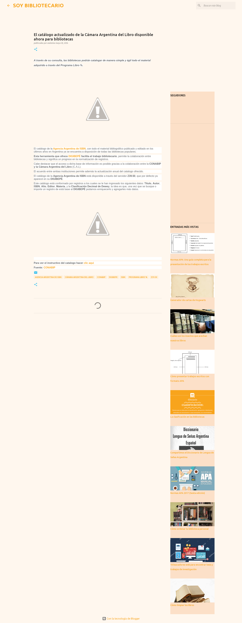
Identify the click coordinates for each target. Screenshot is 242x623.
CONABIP (49, 267)
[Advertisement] (97, 345)
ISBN (123, 277)
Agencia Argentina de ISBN (69, 148)
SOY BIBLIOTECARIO (38, 5)
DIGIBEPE (113, 277)
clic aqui (89, 263)
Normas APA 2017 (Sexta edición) (187, 493)
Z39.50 (154, 277)
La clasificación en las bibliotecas (187, 417)
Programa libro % (138, 277)
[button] (36, 49)
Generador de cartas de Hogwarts (188, 300)
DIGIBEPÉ (75, 156)
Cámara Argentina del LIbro (79, 277)
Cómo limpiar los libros (182, 605)
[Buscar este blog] (219, 5)
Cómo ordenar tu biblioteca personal (189, 529)
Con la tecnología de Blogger (121, 618)
